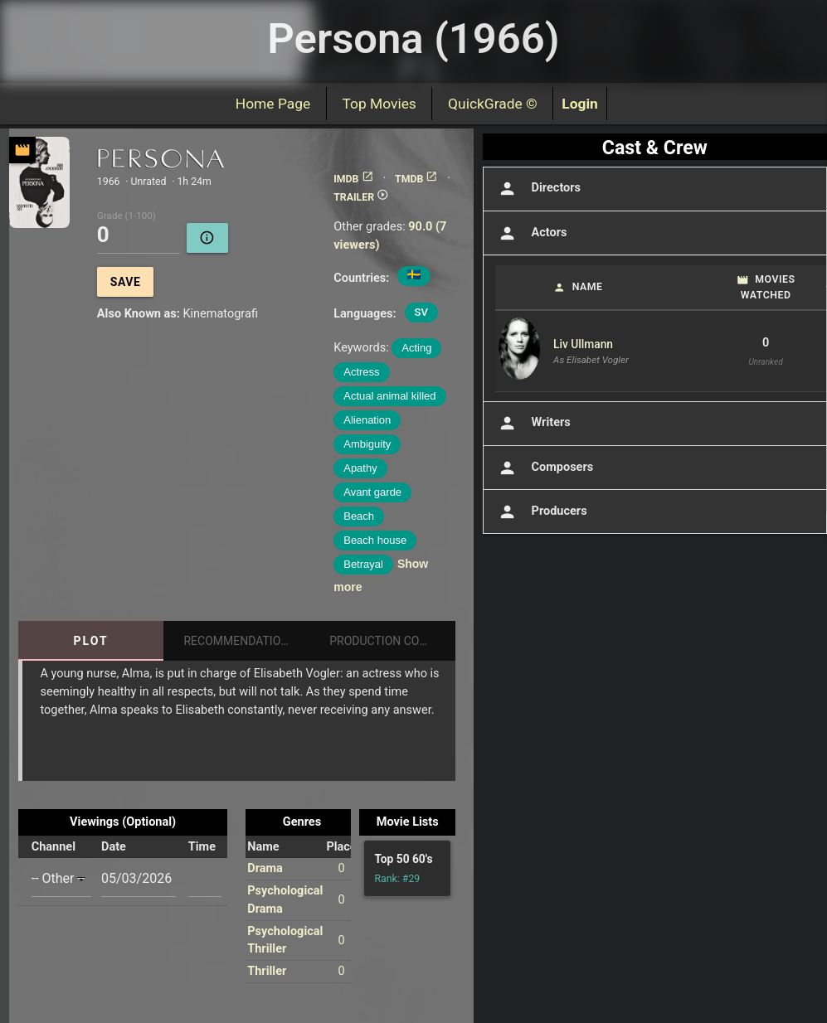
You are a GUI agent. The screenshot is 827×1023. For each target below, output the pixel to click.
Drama (265, 868)
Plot (91, 640)
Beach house (374, 540)
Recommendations (239, 640)
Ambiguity (367, 444)
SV (421, 312)
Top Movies (379, 103)
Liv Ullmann (583, 344)
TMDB (416, 179)
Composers (544, 468)
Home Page (273, 103)
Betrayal (363, 564)
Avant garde (372, 492)
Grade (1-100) (126, 216)
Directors (538, 188)
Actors (531, 233)
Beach (358, 516)
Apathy (360, 468)
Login (580, 103)
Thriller (266, 971)
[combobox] (61, 878)
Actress (361, 372)
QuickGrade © (492, 103)
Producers (541, 511)
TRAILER (361, 197)
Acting (416, 348)
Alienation (367, 420)
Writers (533, 423)
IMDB (353, 179)
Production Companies (392, 640)
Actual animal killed (389, 396)
